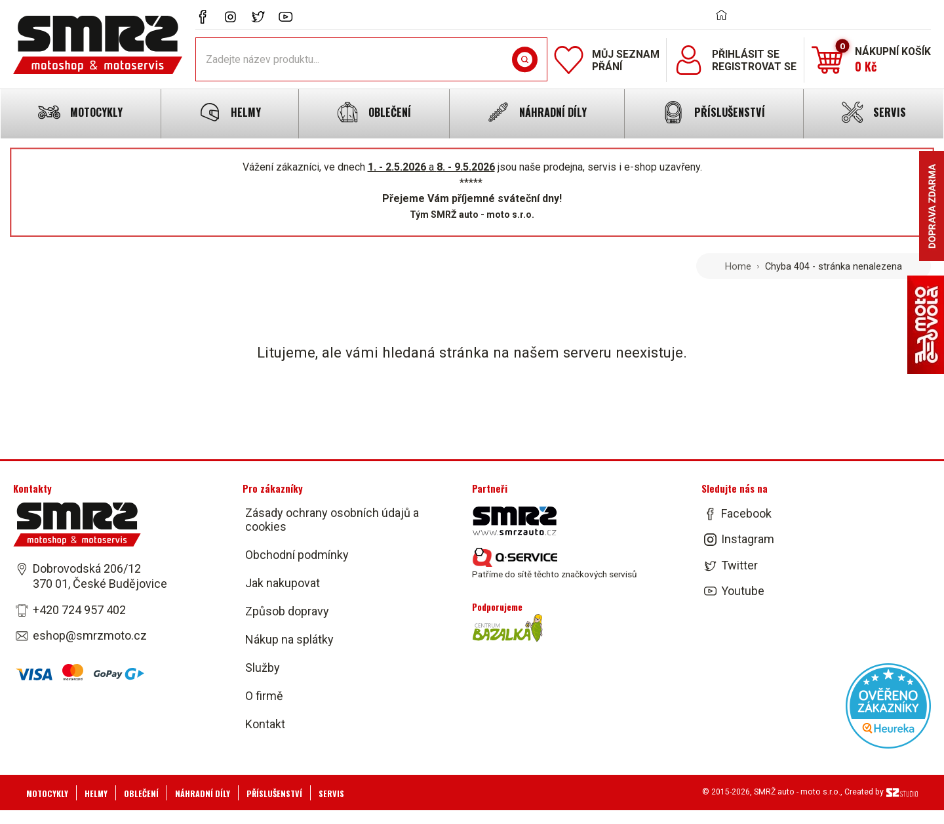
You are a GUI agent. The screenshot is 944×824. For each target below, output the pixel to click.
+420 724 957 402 (79, 610)
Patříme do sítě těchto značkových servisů (554, 563)
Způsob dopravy (287, 611)
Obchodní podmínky (297, 555)
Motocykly (47, 793)
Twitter (739, 565)
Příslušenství (274, 793)
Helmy (96, 793)
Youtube (742, 591)
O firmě (264, 696)
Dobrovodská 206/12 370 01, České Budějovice (100, 576)
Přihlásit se (745, 54)
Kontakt (265, 724)
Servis (331, 793)
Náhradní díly (202, 793)
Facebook (746, 513)
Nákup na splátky (289, 639)
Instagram (747, 539)
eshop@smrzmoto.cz (90, 635)
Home (738, 266)
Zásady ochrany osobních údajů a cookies (332, 519)
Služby (262, 667)
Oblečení (141, 793)
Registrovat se (754, 66)
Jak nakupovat (282, 583)
